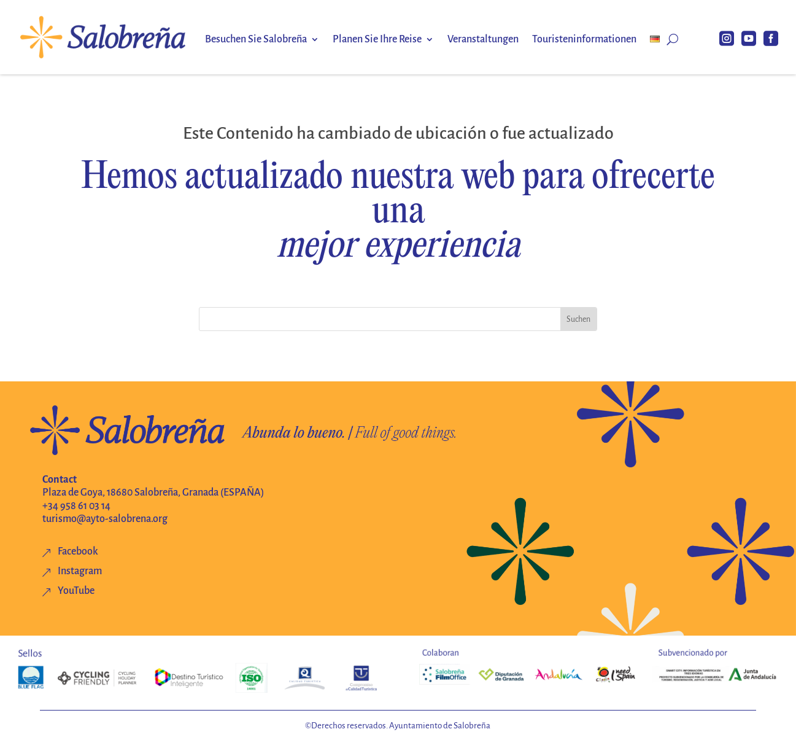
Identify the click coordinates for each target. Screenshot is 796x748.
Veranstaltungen (483, 40)
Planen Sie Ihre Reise (377, 40)
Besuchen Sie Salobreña (256, 40)
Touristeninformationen (584, 40)
